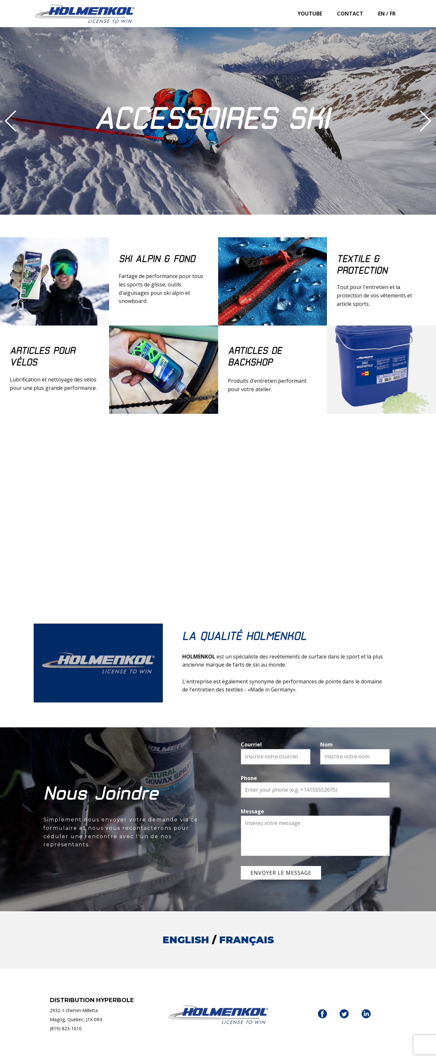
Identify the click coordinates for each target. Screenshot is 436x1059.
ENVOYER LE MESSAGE (281, 872)
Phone (249, 778)
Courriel (251, 744)
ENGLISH (185, 940)
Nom (326, 744)
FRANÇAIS (246, 940)
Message (252, 811)
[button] (10, 121)
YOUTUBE (309, 13)
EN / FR (387, 13)
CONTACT (350, 13)
